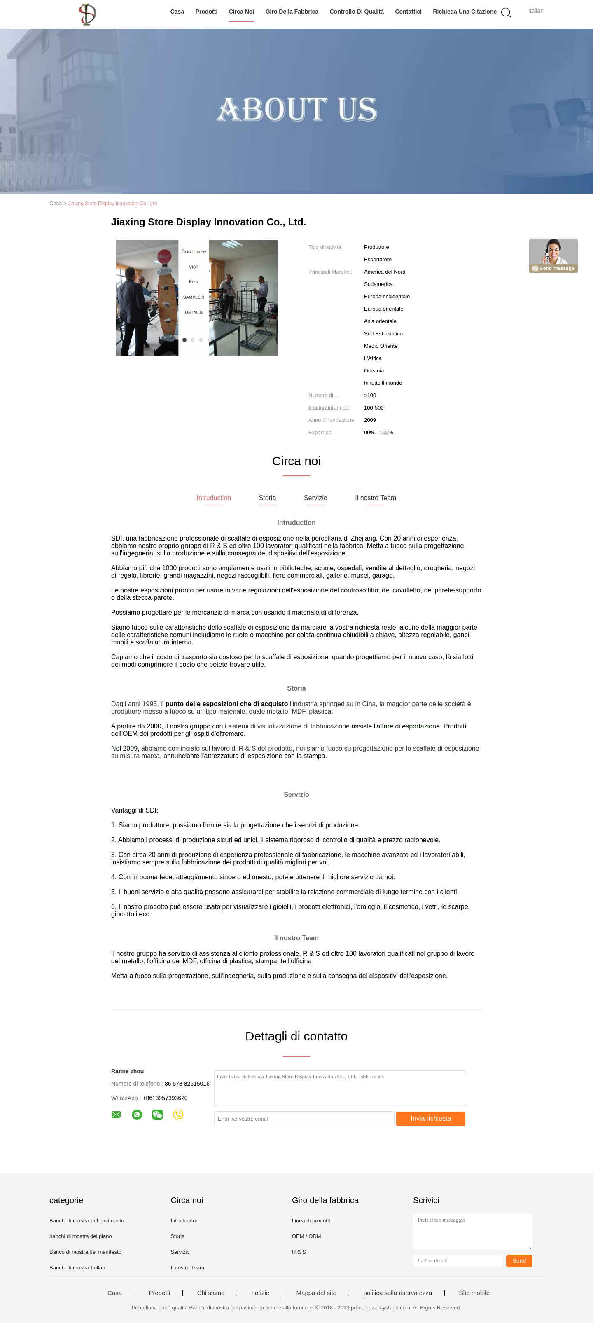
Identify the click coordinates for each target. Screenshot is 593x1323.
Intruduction (184, 1221)
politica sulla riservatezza (398, 1293)
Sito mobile (474, 1293)
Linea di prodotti (311, 1221)
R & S (299, 1252)
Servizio (179, 1252)
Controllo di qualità (357, 11)
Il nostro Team (187, 1267)
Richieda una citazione (465, 11)
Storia (177, 1236)
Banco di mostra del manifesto (85, 1252)
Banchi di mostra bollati (77, 1267)
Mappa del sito (316, 1293)
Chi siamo (211, 1293)
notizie (260, 1293)
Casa (177, 11)
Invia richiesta (431, 1118)
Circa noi (241, 11)
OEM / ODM (306, 1236)
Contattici (408, 11)
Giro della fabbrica (292, 11)
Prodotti (207, 11)
